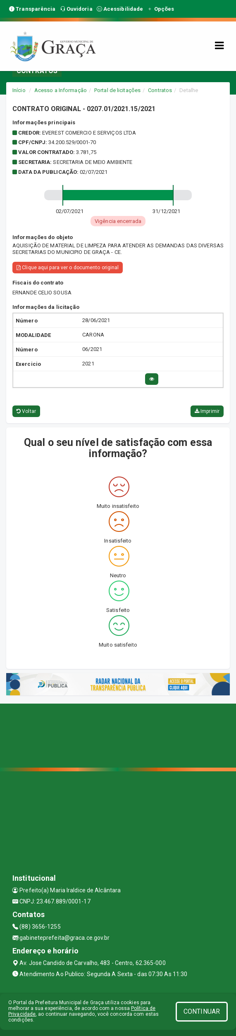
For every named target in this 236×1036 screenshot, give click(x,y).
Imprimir (207, 411)
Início (19, 90)
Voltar (26, 411)
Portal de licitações (117, 90)
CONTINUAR (202, 1011)
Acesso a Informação (60, 90)
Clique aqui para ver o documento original (68, 267)
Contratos (160, 90)
